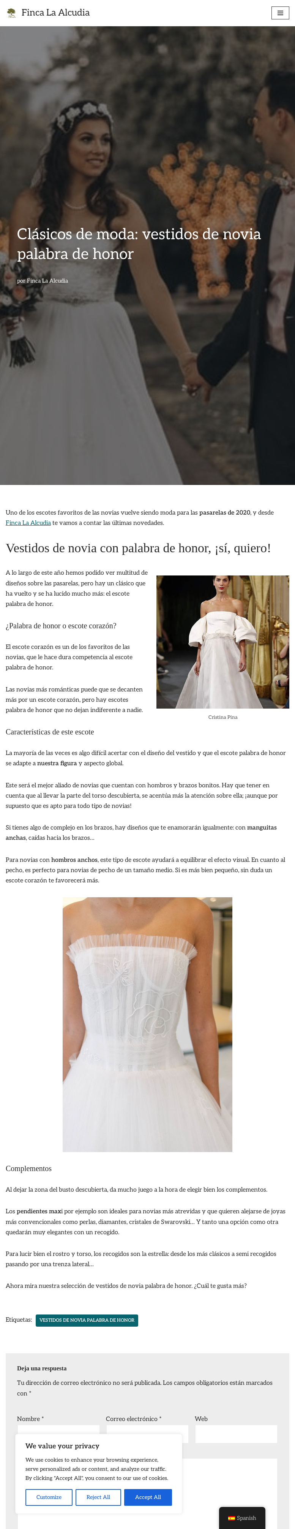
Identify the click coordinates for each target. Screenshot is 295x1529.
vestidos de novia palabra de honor (86, 1320)
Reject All (98, 1497)
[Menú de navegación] (280, 12)
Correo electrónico (134, 1419)
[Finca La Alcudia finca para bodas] (48, 13)
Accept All (148, 1497)
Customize (49, 1497)
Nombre (30, 1419)
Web (201, 1419)
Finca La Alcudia (47, 281)
